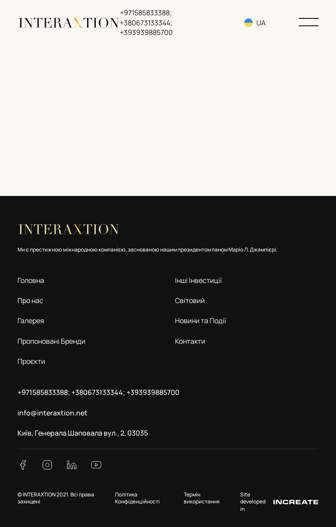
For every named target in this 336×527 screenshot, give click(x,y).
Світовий (190, 300)
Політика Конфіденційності (137, 498)
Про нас (30, 300)
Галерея (31, 320)
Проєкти (31, 361)
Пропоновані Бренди (51, 341)
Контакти (190, 341)
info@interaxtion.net (53, 413)
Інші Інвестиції (198, 280)
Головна (31, 280)
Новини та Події (200, 320)
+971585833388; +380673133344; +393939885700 (146, 22)
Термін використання (202, 498)
